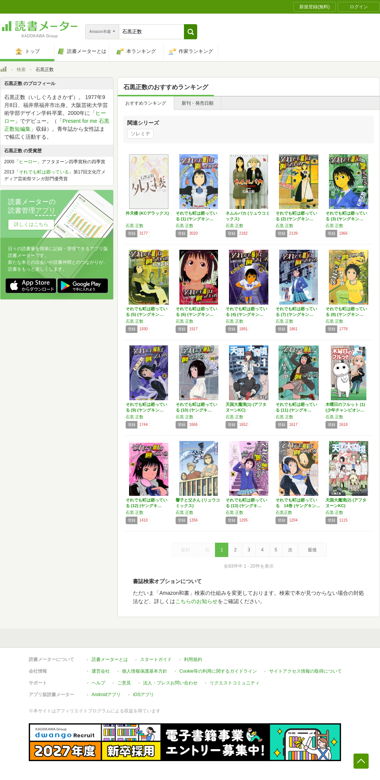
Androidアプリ (106, 694)
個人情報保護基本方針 (144, 671)
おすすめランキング (145, 103)
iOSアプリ (143, 694)
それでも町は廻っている (44, 172)
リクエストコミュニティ (235, 683)
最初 (185, 549)
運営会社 (101, 671)
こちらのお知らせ (196, 601)
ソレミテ (140, 133)
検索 (21, 69)
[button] (190, 31)
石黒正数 (284, 512)
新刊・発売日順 (197, 103)
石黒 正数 (134, 225)
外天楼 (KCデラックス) (147, 213)
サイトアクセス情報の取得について (305, 671)
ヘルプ (98, 683)
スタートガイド (156, 659)
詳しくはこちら (31, 224)
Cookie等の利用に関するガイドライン (218, 671)
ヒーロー (28, 161)
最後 (312, 549)
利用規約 (193, 659)
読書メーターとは (110, 659)
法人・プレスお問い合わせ (170, 683)
